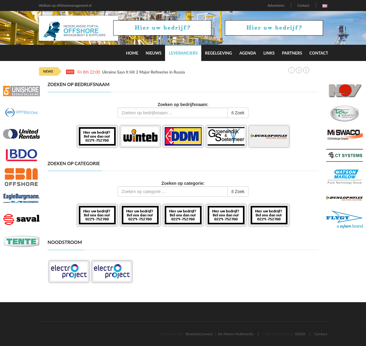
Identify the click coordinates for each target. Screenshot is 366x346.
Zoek (238, 112)
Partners (292, 53)
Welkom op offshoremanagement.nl (65, 5)
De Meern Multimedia (235, 334)
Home (132, 53)
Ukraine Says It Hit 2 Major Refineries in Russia (143, 72)
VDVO (300, 334)
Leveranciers (183, 53)
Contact (303, 5)
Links (269, 53)
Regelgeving (218, 53)
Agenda (247, 53)
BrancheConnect (199, 334)
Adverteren (276, 5)
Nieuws (154, 53)
